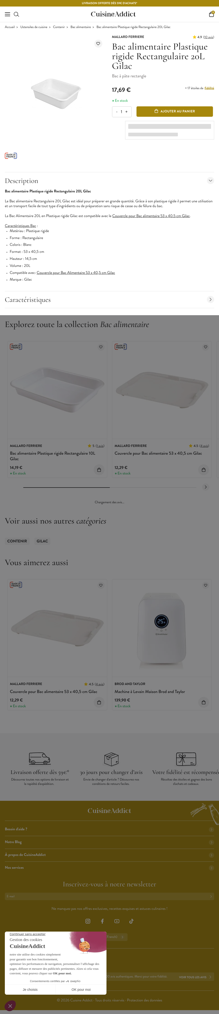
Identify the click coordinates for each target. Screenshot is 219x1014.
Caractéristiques (109, 299)
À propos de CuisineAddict (109, 855)
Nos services (109, 867)
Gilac (42, 541)
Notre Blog (109, 842)
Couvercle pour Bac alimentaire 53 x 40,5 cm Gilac (158, 453)
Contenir (59, 27)
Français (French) (109, 937)
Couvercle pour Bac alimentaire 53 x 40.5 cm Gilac (151, 216)
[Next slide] (205, 487)
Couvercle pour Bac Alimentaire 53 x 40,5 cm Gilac (76, 273)
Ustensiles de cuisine (33, 27)
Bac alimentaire (80, 27)
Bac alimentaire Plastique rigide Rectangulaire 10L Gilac (52, 456)
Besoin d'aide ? (109, 829)
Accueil (10, 27)
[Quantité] (122, 112)
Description (109, 180)
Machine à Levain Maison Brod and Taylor (150, 691)
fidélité (209, 88)
